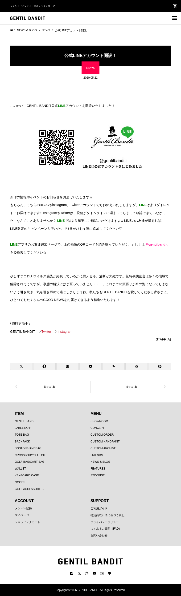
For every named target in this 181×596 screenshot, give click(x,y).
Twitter (46, 331)
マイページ (22, 515)
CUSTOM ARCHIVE (103, 448)
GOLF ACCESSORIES (29, 489)
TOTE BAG (22, 434)
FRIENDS (96, 455)
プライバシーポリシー (104, 522)
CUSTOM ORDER (102, 434)
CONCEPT (97, 428)
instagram (65, 331)
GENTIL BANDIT (25, 421)
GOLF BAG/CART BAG (30, 461)
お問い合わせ (98, 535)
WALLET (20, 468)
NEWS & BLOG (100, 461)
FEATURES (97, 468)
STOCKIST (97, 475)
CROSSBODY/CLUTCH (30, 455)
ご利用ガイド (98, 508)
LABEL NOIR (23, 428)
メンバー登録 (23, 508)
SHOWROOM (99, 421)
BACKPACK (22, 441)
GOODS (20, 482)
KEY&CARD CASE (27, 475)
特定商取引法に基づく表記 (107, 515)
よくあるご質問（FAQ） (106, 528)
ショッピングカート (27, 522)
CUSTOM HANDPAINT (105, 441)
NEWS (90, 67)
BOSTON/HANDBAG (28, 448)
